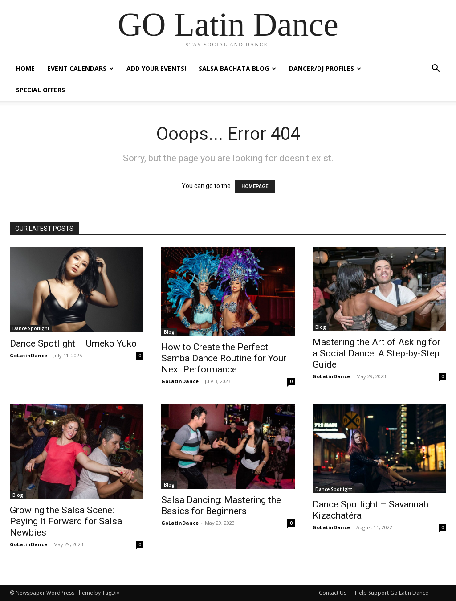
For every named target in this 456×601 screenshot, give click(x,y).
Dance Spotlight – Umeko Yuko (73, 343)
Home (25, 68)
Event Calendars (80, 68)
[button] (435, 69)
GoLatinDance (28, 355)
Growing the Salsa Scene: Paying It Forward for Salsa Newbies (66, 521)
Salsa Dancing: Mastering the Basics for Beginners (221, 505)
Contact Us (332, 593)
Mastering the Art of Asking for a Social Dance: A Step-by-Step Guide (376, 353)
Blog (169, 332)
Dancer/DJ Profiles (325, 68)
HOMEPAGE (254, 186)
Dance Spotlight (30, 328)
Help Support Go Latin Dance (391, 593)
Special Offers (40, 90)
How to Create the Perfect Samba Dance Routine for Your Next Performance (223, 358)
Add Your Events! (156, 68)
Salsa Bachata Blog (237, 68)
